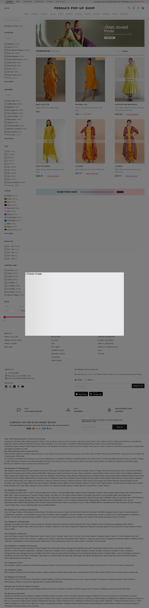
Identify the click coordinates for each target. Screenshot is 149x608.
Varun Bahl (9, 481)
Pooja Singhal (32, 471)
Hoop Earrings (56, 553)
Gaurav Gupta (93, 478)
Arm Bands (119, 548)
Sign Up (120, 427)
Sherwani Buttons (11, 539)
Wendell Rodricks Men (111, 502)
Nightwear (84, 526)
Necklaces (8, 548)
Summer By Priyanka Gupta (15, 473)
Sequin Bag (107, 555)
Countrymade (39, 492)
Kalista (107, 473)
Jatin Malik (65, 497)
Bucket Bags (68, 555)
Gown (71, 524)
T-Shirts (120, 536)
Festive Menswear (59, 541)
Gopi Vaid (38, 483)
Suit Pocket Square (89, 536)
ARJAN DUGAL (137, 497)
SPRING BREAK (96, 502)
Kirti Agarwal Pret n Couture (40, 582)
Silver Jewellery (126, 551)
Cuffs (23, 548)
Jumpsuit (90, 539)
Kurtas (42, 536)
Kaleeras (80, 548)
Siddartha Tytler (56, 478)
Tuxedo (52, 539)
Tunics (101, 524)
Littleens (131, 579)
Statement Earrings (12, 553)
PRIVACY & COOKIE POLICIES (108, 347)
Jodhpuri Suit (43, 539)
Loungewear (111, 539)
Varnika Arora (51, 512)
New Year (126, 589)
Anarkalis (16, 524)
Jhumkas (38, 553)
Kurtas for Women (44, 524)
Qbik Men (55, 497)
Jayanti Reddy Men (12, 505)
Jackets (48, 526)
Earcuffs (88, 548)
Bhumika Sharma (60, 481)
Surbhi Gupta (119, 483)
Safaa (139, 483)
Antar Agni (53, 471)
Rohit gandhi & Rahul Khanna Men (117, 492)
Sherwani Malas (123, 539)
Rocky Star (120, 471)
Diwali (7, 589)
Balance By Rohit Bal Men (131, 502)
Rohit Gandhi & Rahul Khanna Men (48, 502)
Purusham (66, 495)
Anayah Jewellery (76, 514)
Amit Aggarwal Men (26, 497)
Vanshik (99, 492)
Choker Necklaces (70, 553)
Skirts (42, 526)
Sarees (33, 524)
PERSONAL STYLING (58, 353)
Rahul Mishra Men (11, 502)
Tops (88, 524)
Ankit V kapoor (52, 492)
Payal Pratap (61, 476)
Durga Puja (86, 589)
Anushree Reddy (65, 471)
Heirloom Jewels (11, 551)
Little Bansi (26, 579)
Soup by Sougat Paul (24, 483)
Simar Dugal (101, 483)
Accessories (100, 539)
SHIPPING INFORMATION (106, 337)
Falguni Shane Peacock (105, 471)
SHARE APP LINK (138, 386)
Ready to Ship (135, 526)
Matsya (85, 483)
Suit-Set (135, 536)
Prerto (115, 517)
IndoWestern (18, 541)
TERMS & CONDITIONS (105, 343)
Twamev (34, 495)
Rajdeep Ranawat (86, 476)
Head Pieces (98, 548)
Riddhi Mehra (116, 476)
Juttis (119, 553)
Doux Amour (99, 514)
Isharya (20, 512)
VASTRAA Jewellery (105, 512)
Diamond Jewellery (111, 551)
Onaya (74, 473)
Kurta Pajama (31, 539)
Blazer (86, 572)
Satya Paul (43, 471)
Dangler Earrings (27, 553)
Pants (53, 536)
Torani (92, 483)
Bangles (44, 548)
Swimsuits (66, 526)
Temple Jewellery (96, 551)
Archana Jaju (131, 483)
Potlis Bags (127, 553)
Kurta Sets (25, 524)
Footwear (89, 541)
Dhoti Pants (127, 524)
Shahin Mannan (80, 485)
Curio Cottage (10, 512)
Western (9, 541)
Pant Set (70, 541)
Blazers (127, 536)
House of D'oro (42, 514)
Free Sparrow (103, 579)
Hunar (121, 512)
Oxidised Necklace (85, 553)
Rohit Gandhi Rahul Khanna (111, 478)
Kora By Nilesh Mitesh (47, 505)
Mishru (7, 476)
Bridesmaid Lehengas (113, 524)
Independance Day (22, 589)
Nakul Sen (14, 476)
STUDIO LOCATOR (11, 343)
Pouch (16, 555)
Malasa (110, 483)
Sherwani (34, 536)
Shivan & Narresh (64, 473)
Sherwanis (57, 524)
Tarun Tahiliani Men (43, 497)
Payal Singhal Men (115, 500)
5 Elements (135, 514)
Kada (95, 553)
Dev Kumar (97, 495)
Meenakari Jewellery (35, 551)
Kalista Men (38, 500)
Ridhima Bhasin (128, 476)
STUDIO (49, 1)
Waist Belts (24, 555)
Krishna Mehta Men (110, 495)
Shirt (92, 572)
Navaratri (53, 589)
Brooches (102, 541)
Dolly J (92, 471)
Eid (32, 589)
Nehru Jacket (19, 536)
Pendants (22, 551)
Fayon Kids (9, 579)
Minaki (51, 514)
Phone (90, 380)
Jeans (21, 539)
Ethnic (141, 539)
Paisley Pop (82, 517)
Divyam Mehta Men (67, 492)
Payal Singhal (81, 478)
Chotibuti (36, 579)
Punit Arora (127, 500)
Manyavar (52, 473)
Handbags (8, 555)
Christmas (95, 589)
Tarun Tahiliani (69, 478)
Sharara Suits (54, 565)
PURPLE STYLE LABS (11, 337)
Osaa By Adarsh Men (133, 471)
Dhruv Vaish (28, 492)
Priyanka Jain (10, 483)
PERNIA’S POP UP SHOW (13, 340)
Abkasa (115, 497)
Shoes (100, 553)
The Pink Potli (75, 512)
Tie (96, 541)
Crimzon (122, 517)
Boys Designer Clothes (13, 572)
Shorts (113, 536)
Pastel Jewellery (82, 551)
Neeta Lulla (18, 481)
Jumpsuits (57, 526)
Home (7, 20)
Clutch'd (84, 512)
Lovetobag (89, 514)
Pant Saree (124, 526)
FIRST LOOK (60, 1)
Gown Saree (114, 526)
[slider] (4, 317)
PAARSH (104, 500)
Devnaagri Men (124, 495)
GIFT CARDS (55, 347)
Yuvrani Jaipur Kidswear (87, 579)
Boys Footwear (117, 572)
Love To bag (63, 512)
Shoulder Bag (96, 555)
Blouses (92, 526)
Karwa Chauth (115, 589)
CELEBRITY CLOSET (57, 350)
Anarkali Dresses (82, 565)
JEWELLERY (27, 1)
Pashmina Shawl (129, 555)
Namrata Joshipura (44, 481)
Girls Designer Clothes (13, 565)
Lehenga (26, 565)
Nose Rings (61, 548)
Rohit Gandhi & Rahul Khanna (25, 478)
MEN (18, 1)
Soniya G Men (83, 502)
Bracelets (30, 548)
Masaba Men (95, 500)
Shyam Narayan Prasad (116, 481)
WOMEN (9, 1)
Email (78, 380)
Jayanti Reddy (97, 473)
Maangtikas (71, 548)
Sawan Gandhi (75, 483)
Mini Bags (78, 555)
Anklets (128, 548)
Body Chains (109, 548)
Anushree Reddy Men (79, 497)
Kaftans (95, 524)
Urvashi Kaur (92, 485)
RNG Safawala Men (26, 502)
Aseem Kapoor (104, 485)
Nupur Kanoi (24, 476)
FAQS (100, 350)
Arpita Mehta (63, 483)
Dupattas (74, 526)
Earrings (17, 548)
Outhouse (92, 512)
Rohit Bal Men (136, 492)
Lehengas (8, 524)
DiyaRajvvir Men (11, 500)
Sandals (107, 553)
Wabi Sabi (9, 495)
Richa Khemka (10, 485)
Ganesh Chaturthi (73, 589)
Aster (116, 512)
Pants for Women (11, 526)
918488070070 (139, 2)
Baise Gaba (31, 473)
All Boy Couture (22, 582)
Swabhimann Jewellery (13, 514)
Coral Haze (16, 517)
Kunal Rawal (24, 495)
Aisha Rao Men (125, 497)
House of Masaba (50, 483)
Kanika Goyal (132, 481)
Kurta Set (64, 565)
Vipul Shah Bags (28, 517)
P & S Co (18, 579)
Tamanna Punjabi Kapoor (63, 485)
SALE (53, 343)
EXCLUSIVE (55, 340)
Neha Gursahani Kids (118, 579)
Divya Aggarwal (99, 481)
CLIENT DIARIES (56, 360)
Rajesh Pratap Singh (101, 476)
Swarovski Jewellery (52, 551)
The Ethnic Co (56, 495)
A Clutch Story (110, 514)
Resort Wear (24, 526)
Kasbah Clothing (50, 500)
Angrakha (60, 539)
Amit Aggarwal (30, 481)
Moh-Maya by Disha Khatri (34, 512)
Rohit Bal (9, 478)
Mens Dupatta (80, 539)
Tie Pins (77, 536)
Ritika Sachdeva (105, 517)
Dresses (65, 524)
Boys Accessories (131, 572)
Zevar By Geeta (131, 512)
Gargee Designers (25, 500)
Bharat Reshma (77, 495)
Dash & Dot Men (16, 492)
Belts (113, 553)
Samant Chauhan (75, 481)
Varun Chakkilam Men (29, 505)
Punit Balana (72, 476)
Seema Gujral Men (70, 502)
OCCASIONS (55, 357)
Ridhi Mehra (42, 473)
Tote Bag (86, 555)
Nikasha (138, 478)
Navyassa (72, 579)
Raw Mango (9, 471)
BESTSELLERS (55, 337)
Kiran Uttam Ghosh (118, 473)
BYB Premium (57, 582)
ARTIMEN (107, 497)
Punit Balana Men (11, 497)
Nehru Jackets (43, 572)
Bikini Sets (34, 526)
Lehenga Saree (102, 526)
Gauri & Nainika (85, 473)
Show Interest (132, 114)
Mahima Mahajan (134, 473)
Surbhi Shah (87, 481)
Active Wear (79, 541)
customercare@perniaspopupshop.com (21, 378)
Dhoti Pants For (103, 565)
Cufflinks (134, 539)
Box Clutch (117, 555)
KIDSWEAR (39, 1)
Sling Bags (43, 555)
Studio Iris (48, 485)
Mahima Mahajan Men (79, 500)
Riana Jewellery (62, 514)
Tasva (7, 492)
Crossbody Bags (55, 555)
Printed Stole (26, 558)
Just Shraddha (29, 514)
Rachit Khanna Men (95, 497)
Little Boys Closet (60, 579)
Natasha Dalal (20, 471)
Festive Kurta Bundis (33, 541)
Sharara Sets (80, 524)
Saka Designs (10, 582)
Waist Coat (68, 536)
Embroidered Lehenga (39, 565)
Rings (38, 548)
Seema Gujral (43, 478)
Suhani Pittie (92, 517)
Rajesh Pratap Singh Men (85, 492)
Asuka (16, 495)
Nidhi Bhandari (123, 514)
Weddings (105, 589)
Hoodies (100, 536)
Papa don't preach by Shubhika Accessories (59, 517)
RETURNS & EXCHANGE (105, 340)
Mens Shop (46, 541)
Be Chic (7, 517)
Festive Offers (10, 529)
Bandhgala (69, 539)
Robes (107, 536)
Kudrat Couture (64, 500)
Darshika (88, 495)
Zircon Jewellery (68, 551)
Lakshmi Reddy (47, 579)
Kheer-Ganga (44, 495)
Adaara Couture (36, 485)
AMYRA (38, 517)
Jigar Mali (25, 485)
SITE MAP (101, 353)
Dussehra (61, 589)
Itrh (18, 485)
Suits (48, 536)
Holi (12, 589)
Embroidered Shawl (12, 558)
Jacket (80, 572)
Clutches (135, 553)
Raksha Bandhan (41, 589)
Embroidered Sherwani (67, 572)
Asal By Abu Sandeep (80, 471)
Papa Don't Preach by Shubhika (43, 476)
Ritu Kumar (140, 476)
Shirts (27, 536)
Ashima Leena (128, 478)
